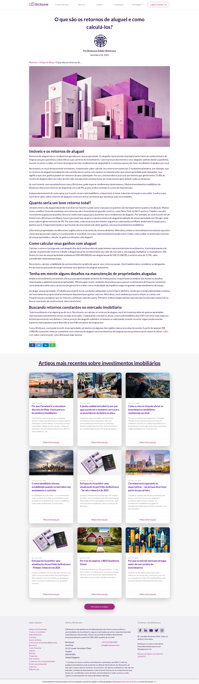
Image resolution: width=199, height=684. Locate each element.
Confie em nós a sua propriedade (42, 661)
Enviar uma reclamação (38, 664)
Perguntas (118, 4)
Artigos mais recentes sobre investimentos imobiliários (99, 363)
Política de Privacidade (38, 629)
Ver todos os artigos (99, 606)
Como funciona (62, 4)
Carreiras (32, 637)
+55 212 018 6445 (109, 642)
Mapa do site (34, 669)
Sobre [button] (99, 4)
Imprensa (33, 667)
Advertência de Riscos (130, 682)
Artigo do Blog (46, 62)
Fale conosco (34, 659)
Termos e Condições (37, 632)
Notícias (33, 62)
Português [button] (137, 4)
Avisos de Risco (35, 640)
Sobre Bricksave (35, 635)
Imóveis (81, 4)
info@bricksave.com (110, 645)
